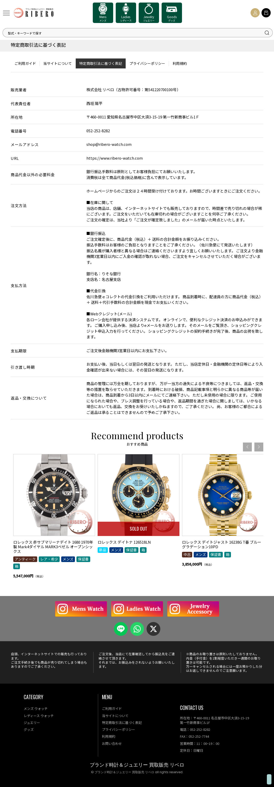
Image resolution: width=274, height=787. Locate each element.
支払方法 (19, 285)
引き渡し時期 (23, 367)
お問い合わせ (112, 743)
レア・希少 (49, 575)
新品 (102, 566)
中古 (187, 570)
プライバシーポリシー (147, 63)
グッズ (29, 729)
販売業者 (19, 89)
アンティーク (25, 575)
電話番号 (19, 131)
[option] (54, 535)
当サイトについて (57, 63)
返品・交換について (29, 398)
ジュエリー (32, 722)
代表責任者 (21, 103)
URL (15, 158)
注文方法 (19, 205)
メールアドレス (25, 144)
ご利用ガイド (25, 63)
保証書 (83, 575)
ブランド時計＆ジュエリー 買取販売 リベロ (137, 764)
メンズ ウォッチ (36, 708)
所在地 (17, 117)
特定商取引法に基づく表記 (100, 63)
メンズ (68, 575)
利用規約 (180, 63)
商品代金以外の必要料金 (33, 174)
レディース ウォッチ (39, 715)
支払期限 (19, 350)
